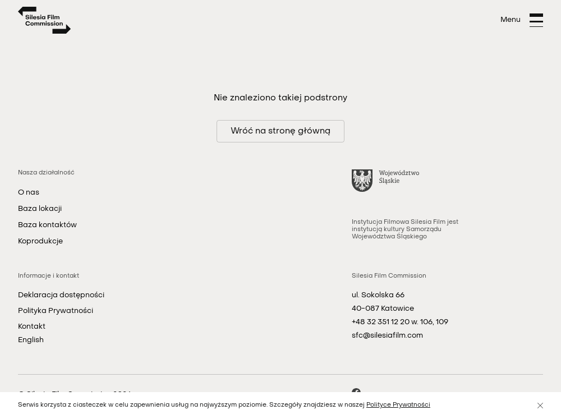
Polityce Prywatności (398, 405)
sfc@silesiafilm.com (387, 335)
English (31, 340)
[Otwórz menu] (521, 20)
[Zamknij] (540, 405)
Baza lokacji (40, 209)
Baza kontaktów (47, 225)
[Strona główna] (44, 20)
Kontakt (31, 326)
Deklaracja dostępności (61, 295)
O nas (28, 192)
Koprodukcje (40, 241)
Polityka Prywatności (55, 311)
